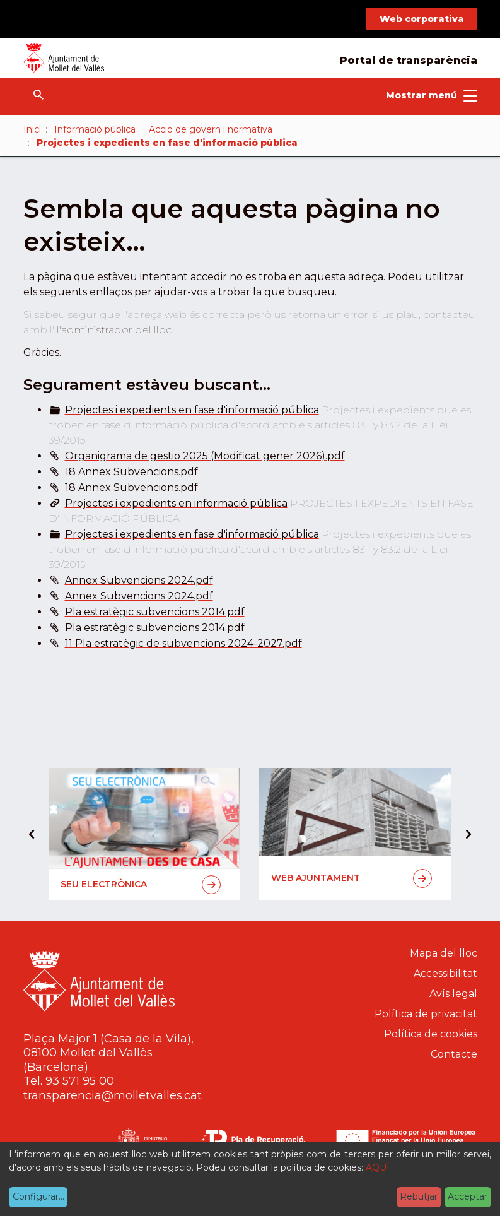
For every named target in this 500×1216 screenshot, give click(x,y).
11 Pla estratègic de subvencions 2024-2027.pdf (183, 643)
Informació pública (95, 129)
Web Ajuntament (351, 878)
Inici (32, 129)
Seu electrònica (141, 884)
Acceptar (467, 1196)
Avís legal (453, 994)
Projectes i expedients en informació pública (176, 503)
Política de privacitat (426, 1014)
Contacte (454, 1054)
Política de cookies (430, 1034)
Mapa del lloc (443, 953)
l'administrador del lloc (114, 330)
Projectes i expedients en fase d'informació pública (192, 410)
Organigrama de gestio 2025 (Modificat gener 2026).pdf (205, 456)
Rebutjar (419, 1196)
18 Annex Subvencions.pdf (131, 472)
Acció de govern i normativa (210, 129)
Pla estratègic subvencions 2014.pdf (155, 612)
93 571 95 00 (79, 1081)
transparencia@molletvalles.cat (112, 1095)
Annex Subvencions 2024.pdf (139, 580)
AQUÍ (378, 1167)
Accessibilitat (445, 973)
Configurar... (38, 1196)
